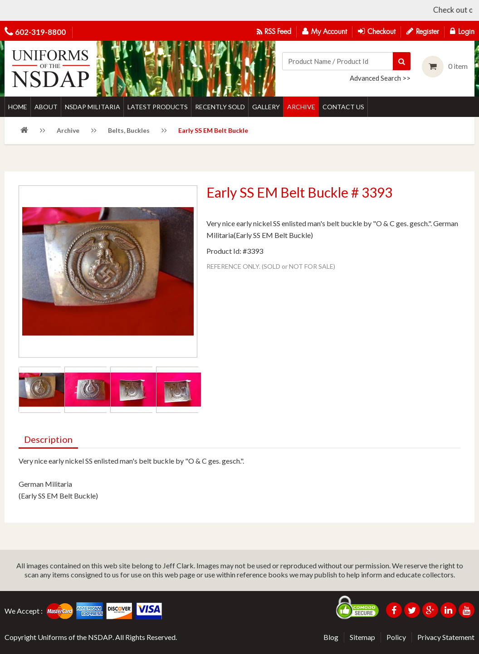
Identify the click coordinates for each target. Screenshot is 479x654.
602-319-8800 (40, 32)
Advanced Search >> (380, 78)
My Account (324, 31)
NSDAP (100, 637)
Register (422, 31)
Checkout (377, 31)
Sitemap (362, 637)
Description (48, 439)
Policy (396, 637)
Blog (330, 637)
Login (462, 31)
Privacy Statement (445, 637)
